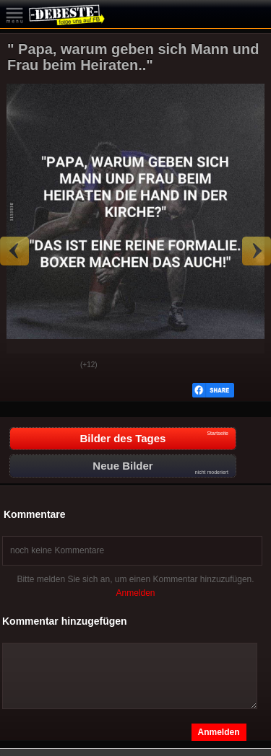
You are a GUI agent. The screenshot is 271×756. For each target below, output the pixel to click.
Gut (22, 365)
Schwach (58, 365)
